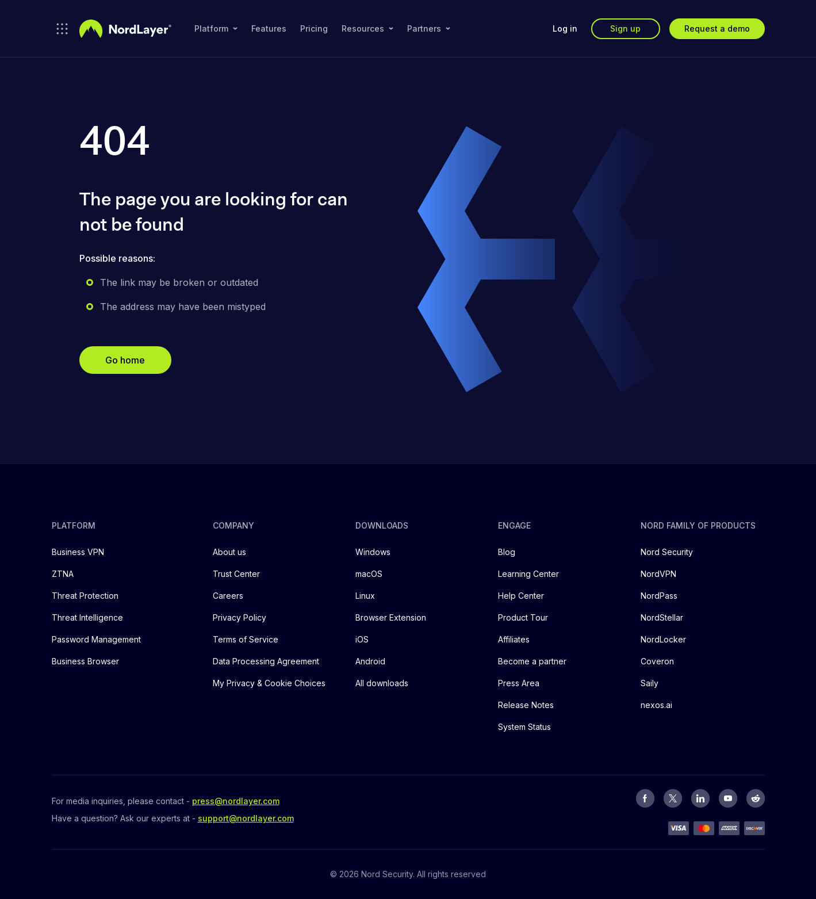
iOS (362, 639)
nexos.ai (656, 705)
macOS (368, 574)
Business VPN (78, 552)
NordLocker (663, 639)
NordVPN (658, 574)
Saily (649, 683)
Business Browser (85, 661)
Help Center (521, 595)
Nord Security (667, 552)
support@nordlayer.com (246, 818)
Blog (506, 552)
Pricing (314, 28)
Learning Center (528, 574)
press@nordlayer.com (235, 801)
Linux (365, 595)
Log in (565, 28)
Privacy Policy (239, 617)
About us (229, 552)
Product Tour (523, 617)
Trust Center (236, 574)
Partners (428, 28)
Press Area (518, 683)
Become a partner (532, 661)
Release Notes (526, 705)
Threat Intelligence (87, 617)
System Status (524, 727)
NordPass (659, 595)
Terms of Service (245, 639)
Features (268, 28)
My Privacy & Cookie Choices (269, 683)
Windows (372, 552)
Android (370, 661)
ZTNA (63, 574)
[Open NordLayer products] (62, 28)
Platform (215, 28)
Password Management (96, 639)
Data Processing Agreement (266, 661)
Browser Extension (390, 617)
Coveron (657, 661)
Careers (228, 595)
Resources (367, 28)
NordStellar (662, 617)
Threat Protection (85, 595)
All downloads (381, 683)
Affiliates (514, 639)
